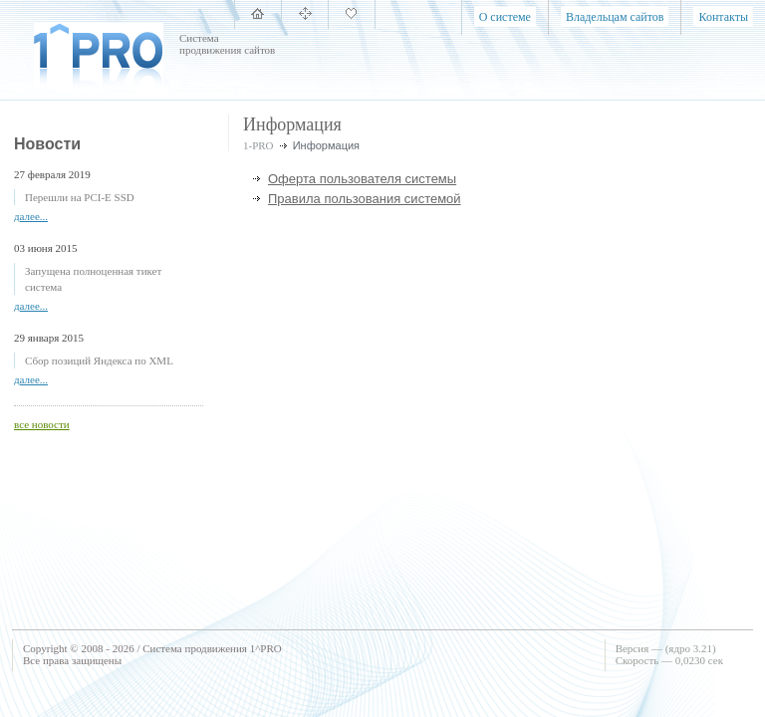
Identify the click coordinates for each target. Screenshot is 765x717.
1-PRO (258, 145)
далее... (31, 216)
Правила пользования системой (364, 198)
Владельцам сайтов (615, 17)
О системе (505, 17)
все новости (42, 424)
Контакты (723, 17)
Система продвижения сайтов (227, 44)
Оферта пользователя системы (362, 178)
